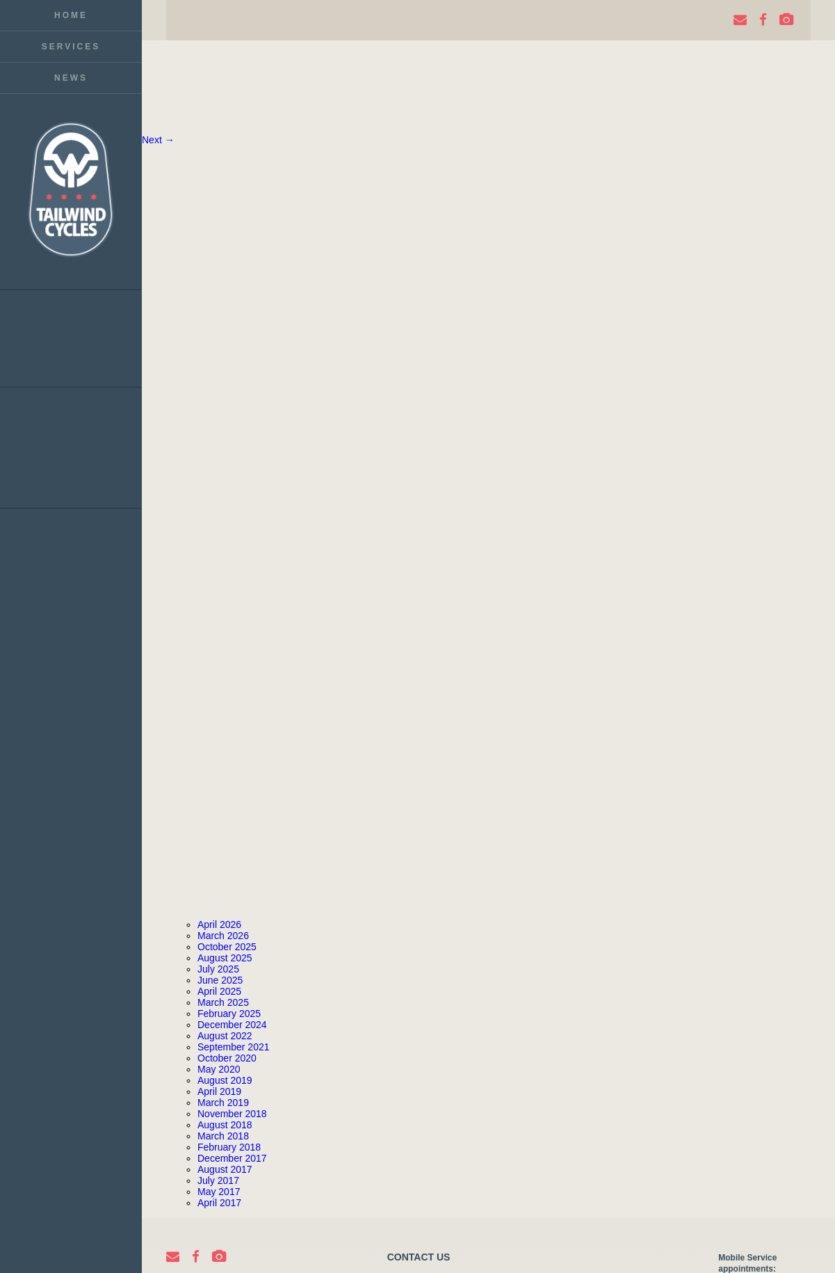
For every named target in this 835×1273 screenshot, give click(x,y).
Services (71, 46)
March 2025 (223, 1002)
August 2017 (224, 1169)
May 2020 (218, 1069)
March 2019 (223, 1102)
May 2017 (218, 1191)
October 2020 (227, 1058)
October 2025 (227, 946)
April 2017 (219, 1202)
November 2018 (232, 1113)
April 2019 (219, 1091)
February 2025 (229, 1013)
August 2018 (224, 1124)
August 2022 (224, 1035)
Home (71, 15)
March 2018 (223, 1136)
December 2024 (232, 1024)
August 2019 (224, 1080)
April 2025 (219, 991)
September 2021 (233, 1046)
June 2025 (220, 980)
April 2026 (219, 924)
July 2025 (218, 969)
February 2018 (229, 1147)
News (71, 78)
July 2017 (218, 1180)
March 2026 (223, 935)
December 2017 (232, 1158)
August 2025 (224, 957)
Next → (158, 139)
